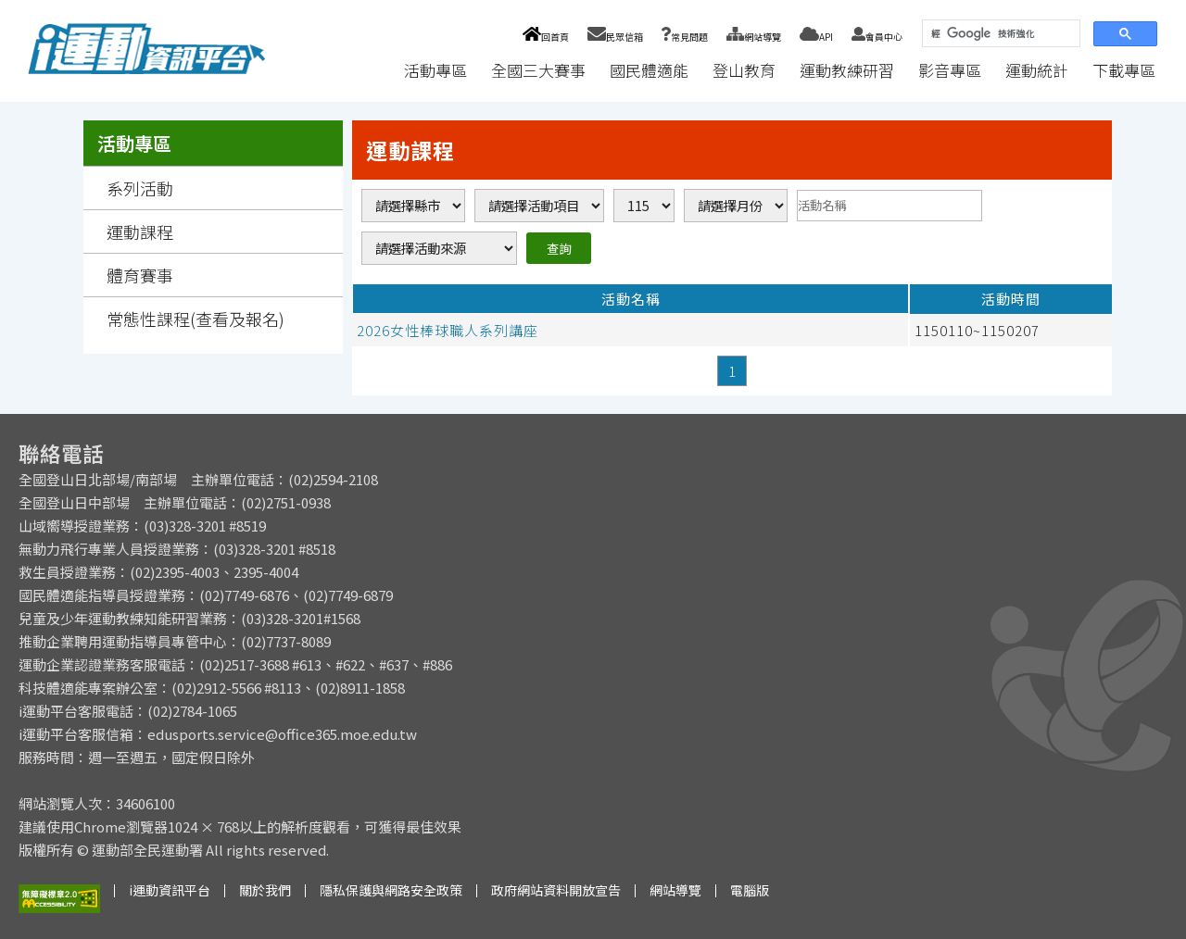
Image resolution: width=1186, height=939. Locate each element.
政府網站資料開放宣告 (556, 890)
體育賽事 (140, 275)
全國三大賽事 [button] (538, 69)
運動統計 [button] (1036, 69)
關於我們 (265, 890)
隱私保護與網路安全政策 (391, 890)
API (816, 37)
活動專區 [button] (435, 69)
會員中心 (877, 37)
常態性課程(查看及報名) (195, 319)
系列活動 (140, 188)
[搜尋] (999, 34)
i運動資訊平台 (169, 890)
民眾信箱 (615, 37)
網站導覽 (753, 37)
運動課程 (140, 231)
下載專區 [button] (1123, 69)
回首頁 (545, 37)
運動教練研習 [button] (847, 69)
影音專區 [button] (949, 69)
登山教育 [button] (744, 69)
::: (374, 69)
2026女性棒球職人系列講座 (447, 330)
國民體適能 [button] (649, 69)
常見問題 (685, 37)
